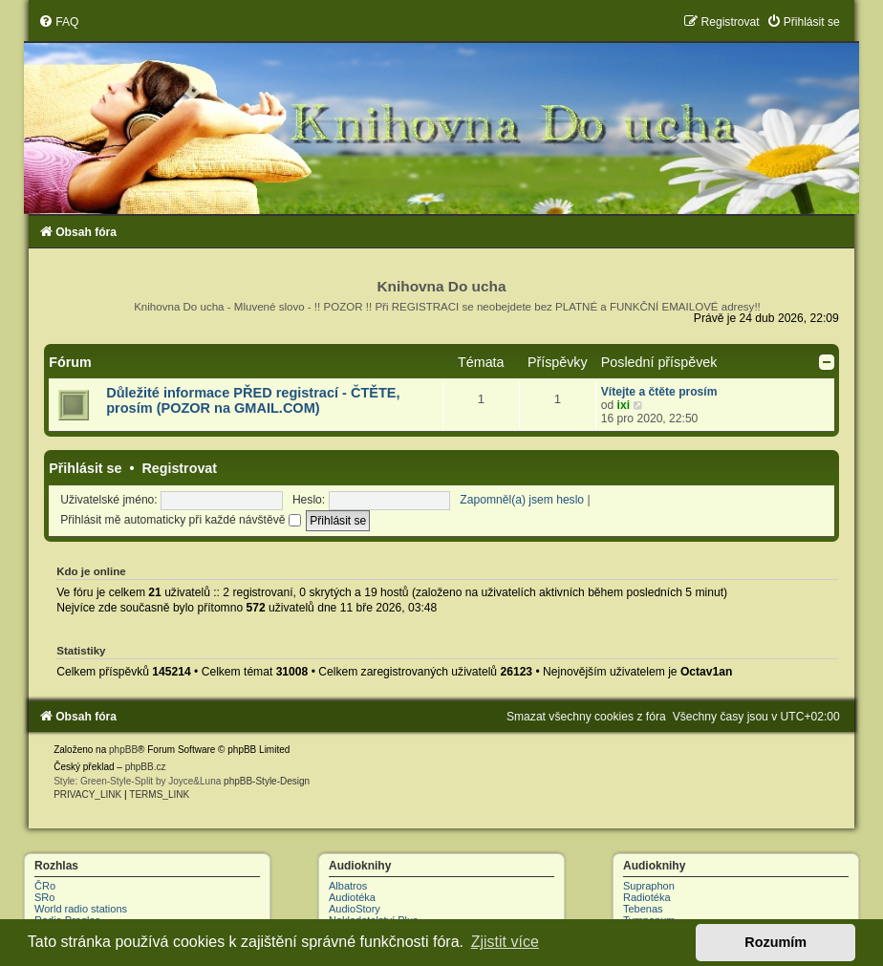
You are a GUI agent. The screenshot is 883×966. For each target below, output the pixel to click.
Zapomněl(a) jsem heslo (522, 499)
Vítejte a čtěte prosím (659, 391)
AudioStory (354, 908)
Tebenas (643, 908)
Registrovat (179, 468)
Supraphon (649, 885)
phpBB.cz (145, 767)
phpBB (123, 749)
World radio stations (80, 908)
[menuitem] (58, 22)
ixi (623, 405)
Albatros (348, 885)
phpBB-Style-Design (267, 781)
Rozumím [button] (775, 942)
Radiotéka (647, 897)
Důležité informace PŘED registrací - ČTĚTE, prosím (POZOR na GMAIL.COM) (252, 400)
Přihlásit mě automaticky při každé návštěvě (180, 519)
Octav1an (706, 671)
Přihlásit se (85, 468)
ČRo (44, 885)
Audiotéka (352, 897)
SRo (44, 897)
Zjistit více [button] (505, 942)
